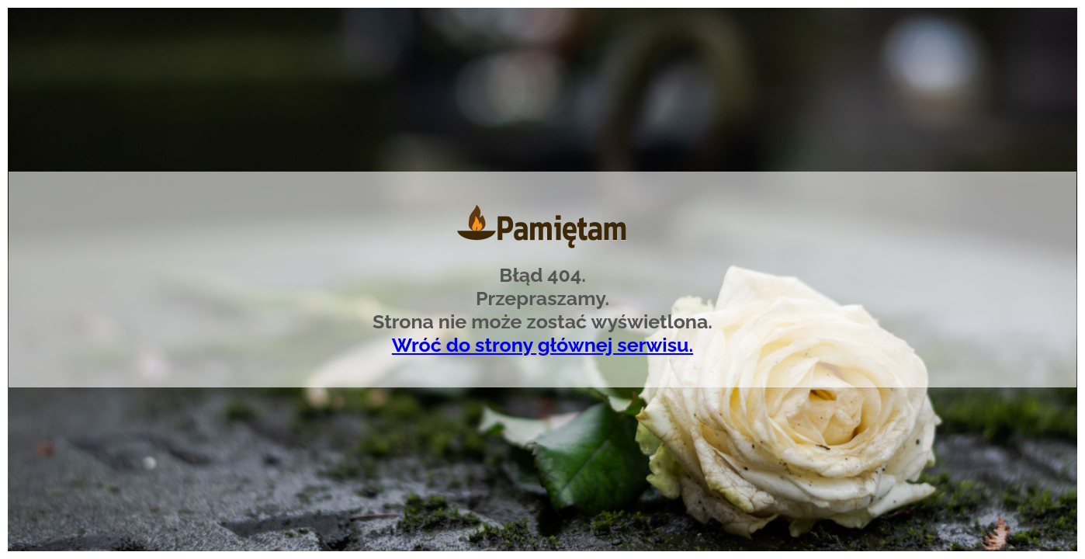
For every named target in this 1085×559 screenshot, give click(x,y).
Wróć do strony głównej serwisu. (542, 344)
